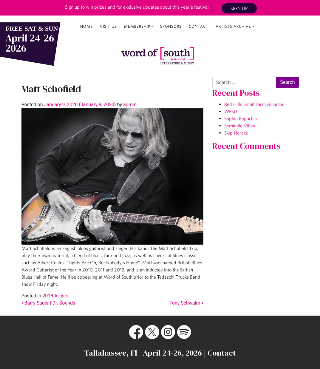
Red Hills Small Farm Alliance (253, 104)
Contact (198, 26)
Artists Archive (233, 26)
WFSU (230, 111)
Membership (137, 26)
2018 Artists (55, 296)
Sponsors (171, 26)
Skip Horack (236, 132)
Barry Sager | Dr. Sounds (48, 303)
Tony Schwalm (186, 303)
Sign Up (239, 8)
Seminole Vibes (239, 125)
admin (129, 104)
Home (86, 26)
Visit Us (108, 26)
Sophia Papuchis (240, 118)
